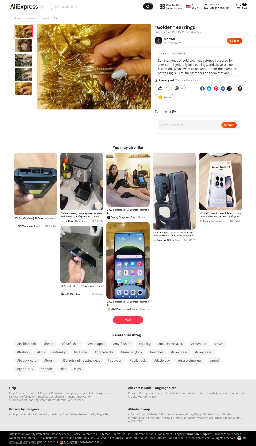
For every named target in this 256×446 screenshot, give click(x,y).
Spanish (160, 393)
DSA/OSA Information (22, 396)
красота (44, 18)
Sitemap (105, 434)
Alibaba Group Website (143, 414)
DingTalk (166, 418)
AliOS (131, 421)
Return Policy (75, 400)
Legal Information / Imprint (193, 434)
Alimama (178, 414)
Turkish (210, 393)
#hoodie (47, 369)
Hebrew (142, 396)
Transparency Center (78, 396)
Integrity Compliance (50, 396)
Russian (133, 393)
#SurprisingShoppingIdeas (81, 360)
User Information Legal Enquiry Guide (150, 438)
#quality (145, 344)
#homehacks (104, 352)
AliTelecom (153, 418)
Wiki (92, 414)
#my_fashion (122, 344)
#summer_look (131, 352)
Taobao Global (232, 418)
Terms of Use (122, 434)
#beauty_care (26, 360)
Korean (233, 393)
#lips (77, 369)
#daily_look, (138, 360)
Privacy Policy (60, 434)
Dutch (200, 393)
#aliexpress (179, 352)
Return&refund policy (65, 393)
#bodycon (115, 360)
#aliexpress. (203, 352)
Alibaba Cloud (211, 414)
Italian (192, 393)
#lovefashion (71, 344)
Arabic (132, 396)
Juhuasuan (180, 418)
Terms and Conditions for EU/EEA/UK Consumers (92, 438)
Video (106, 414)
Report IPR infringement (95, 393)
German (181, 393)
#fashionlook (26, 344)
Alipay (189, 414)
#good (214, 360)
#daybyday (162, 360)
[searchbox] (97, 6)
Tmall (218, 418)
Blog (99, 414)
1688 (139, 421)
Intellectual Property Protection (29, 434)
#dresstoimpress (189, 360)
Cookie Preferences (84, 434)
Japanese (222, 393)
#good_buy (25, 369)
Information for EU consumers (153, 434)
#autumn (80, 352)
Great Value (70, 414)
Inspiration (30, 18)
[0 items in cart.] (241, 6)
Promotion (41, 414)
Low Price (55, 414)
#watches (156, 352)
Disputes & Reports (37, 393)
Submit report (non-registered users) (32, 400)
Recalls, (62, 400)
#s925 (219, 344)
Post (56, 18)
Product (29, 414)
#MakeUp (59, 352)
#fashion (23, 352)
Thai (242, 393)
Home (17, 18)
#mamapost (96, 344)
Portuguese (146, 393)
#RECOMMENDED (170, 344)
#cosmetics (199, 344)
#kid (63, 369)
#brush (49, 360)
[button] (42, 7)
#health (48, 344)
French (170, 393)
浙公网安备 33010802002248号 (80, 442)
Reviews (83, 414)
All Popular (16, 414)
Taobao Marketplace (201, 418)
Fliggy (197, 414)
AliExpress (165, 414)
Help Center (16, 393)
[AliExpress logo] (24, 6)
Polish (152, 396)
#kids (41, 352)
